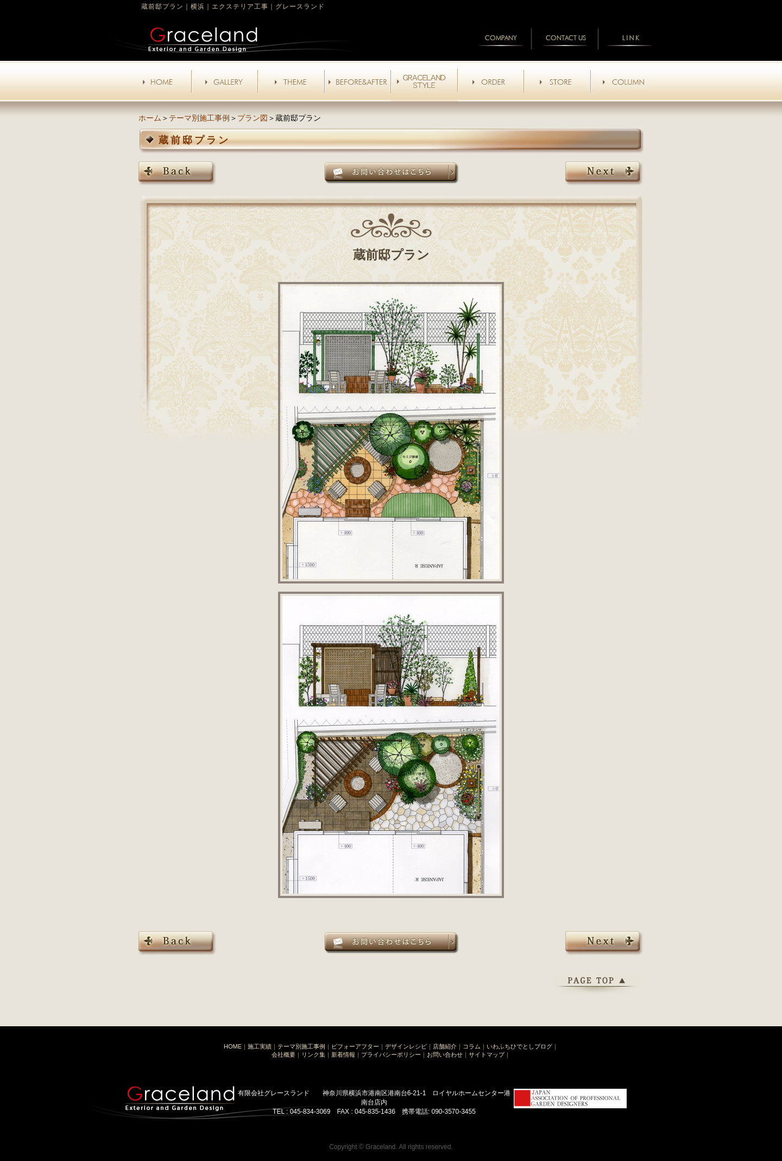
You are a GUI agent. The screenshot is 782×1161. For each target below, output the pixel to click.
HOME (233, 1046)
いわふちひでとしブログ (519, 1046)
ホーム (149, 118)
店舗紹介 (445, 1046)
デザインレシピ (406, 1046)
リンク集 (313, 1054)
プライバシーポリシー (391, 1054)
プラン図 (252, 118)
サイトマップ (486, 1054)
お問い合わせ (445, 1054)
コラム (472, 1046)
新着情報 (343, 1054)
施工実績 (260, 1046)
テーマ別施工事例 (199, 118)
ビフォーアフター (355, 1046)
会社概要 (283, 1054)
